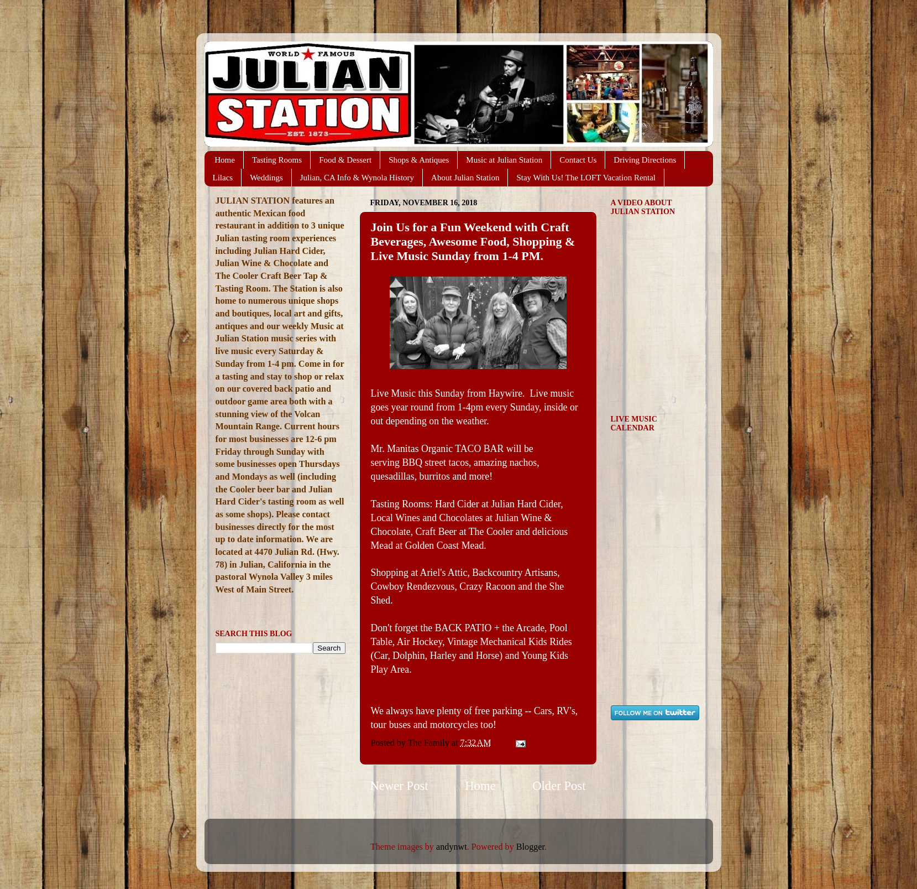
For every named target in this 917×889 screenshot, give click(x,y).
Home (224, 159)
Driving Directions (645, 159)
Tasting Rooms (277, 159)
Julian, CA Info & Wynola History (357, 177)
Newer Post (399, 786)
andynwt (451, 847)
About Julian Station (465, 177)
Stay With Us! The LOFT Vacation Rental (586, 177)
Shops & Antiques (419, 159)
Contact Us (577, 159)
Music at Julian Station (504, 159)
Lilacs (223, 177)
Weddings (266, 177)
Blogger (530, 847)
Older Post (558, 786)
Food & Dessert (345, 159)
